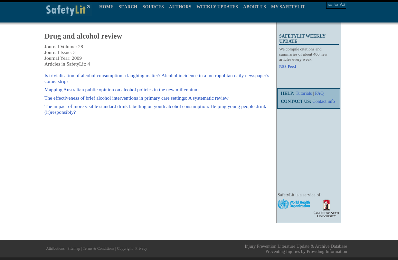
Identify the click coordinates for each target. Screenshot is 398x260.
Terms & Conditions (98, 248)
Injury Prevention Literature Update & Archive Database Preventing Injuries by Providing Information (296, 249)
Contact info (323, 101)
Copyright (125, 248)
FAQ (319, 93)
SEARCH (127, 6)
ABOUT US (254, 6)
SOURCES (153, 6)
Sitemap (73, 248)
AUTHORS (180, 6)
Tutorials (304, 93)
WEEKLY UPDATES (217, 6)
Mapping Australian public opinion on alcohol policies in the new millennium (121, 89)
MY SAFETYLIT (288, 6)
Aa (330, 5)
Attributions (55, 248)
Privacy (141, 248)
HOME (106, 6)
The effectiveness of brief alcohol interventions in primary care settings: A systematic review (136, 98)
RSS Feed (287, 66)
